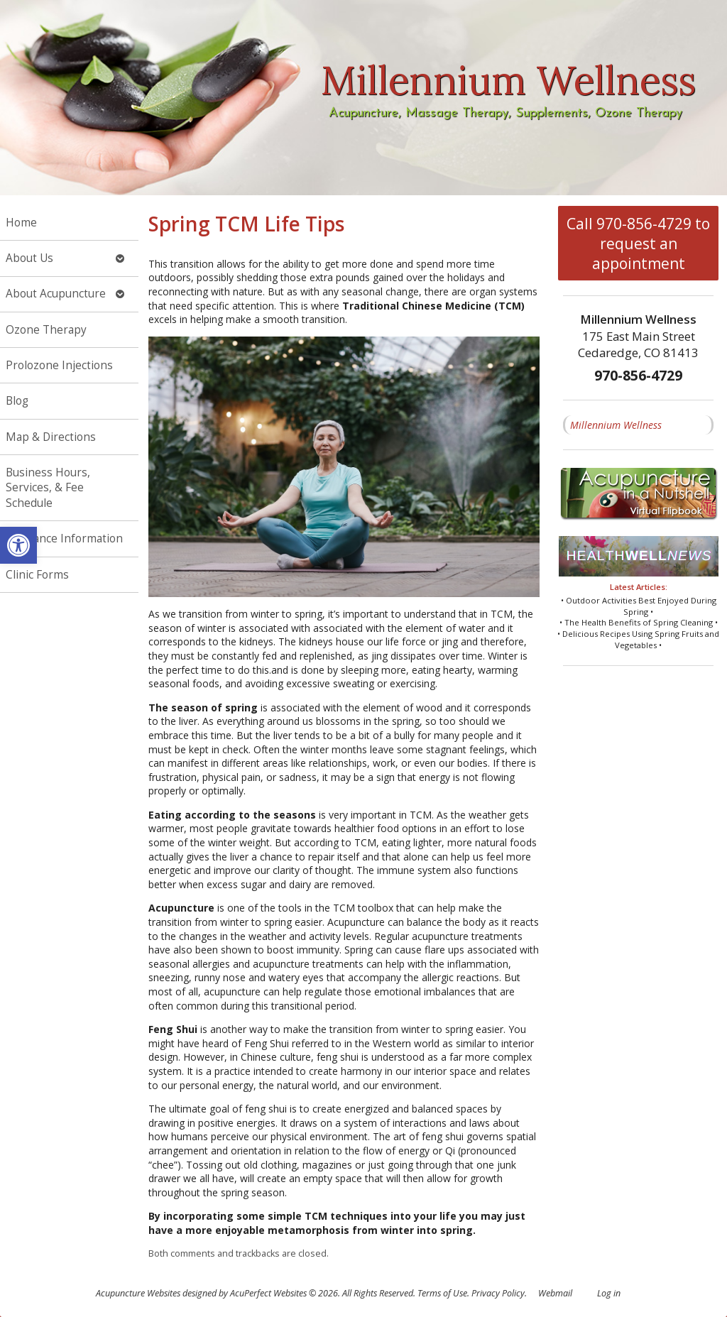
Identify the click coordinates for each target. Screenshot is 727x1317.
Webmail (555, 1293)
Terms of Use (442, 1293)
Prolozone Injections (59, 365)
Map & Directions (51, 437)
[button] (18, 545)
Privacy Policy (498, 1293)
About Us (29, 258)
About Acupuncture (56, 293)
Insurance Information (64, 538)
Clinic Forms (37, 574)
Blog (17, 400)
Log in (609, 1293)
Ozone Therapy (46, 329)
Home (21, 222)
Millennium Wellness (616, 425)
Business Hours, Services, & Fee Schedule (48, 487)
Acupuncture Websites (138, 1293)
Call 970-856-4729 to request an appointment (638, 243)
